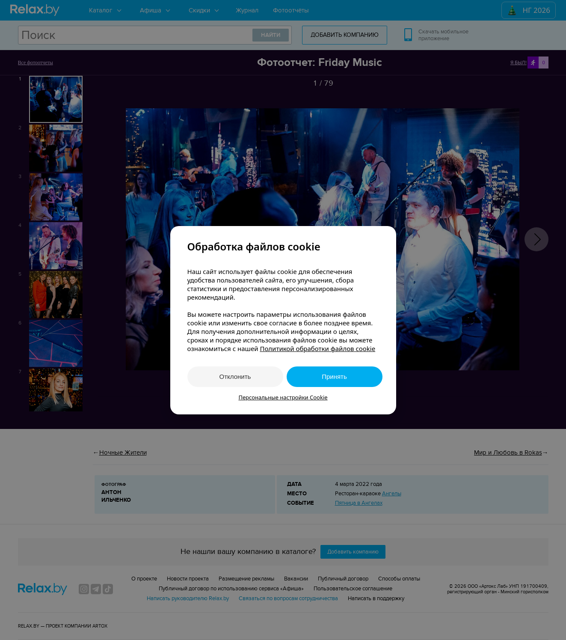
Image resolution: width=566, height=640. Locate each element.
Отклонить (235, 376)
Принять (334, 376)
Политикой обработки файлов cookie (317, 348)
